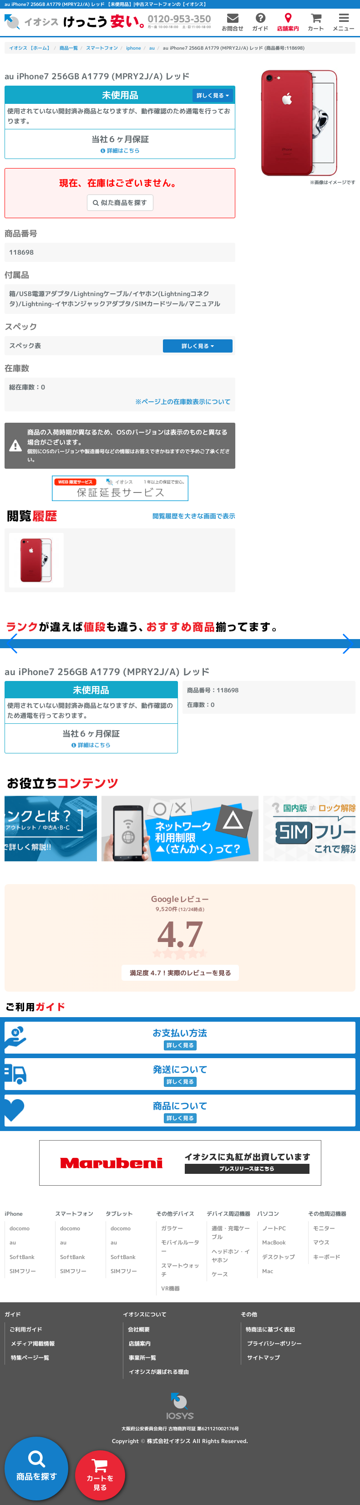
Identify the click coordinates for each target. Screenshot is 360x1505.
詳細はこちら (120, 150)
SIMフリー (23, 1271)
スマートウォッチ (180, 1270)
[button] (348, 644)
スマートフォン (74, 1214)
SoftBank (22, 1257)
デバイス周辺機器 (228, 1214)
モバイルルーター (180, 1247)
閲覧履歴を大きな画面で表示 (193, 516)
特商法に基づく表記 (270, 1329)
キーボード (326, 1257)
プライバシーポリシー (274, 1343)
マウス (321, 1242)
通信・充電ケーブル (231, 1232)
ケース (220, 1274)
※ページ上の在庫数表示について (183, 401)
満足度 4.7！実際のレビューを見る (180, 972)
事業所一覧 (142, 1358)
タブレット (119, 1214)
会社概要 (139, 1329)
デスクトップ (278, 1257)
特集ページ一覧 (30, 1358)
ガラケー (172, 1228)
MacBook (274, 1242)
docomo (20, 1228)
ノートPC (274, 1228)
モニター (324, 1228)
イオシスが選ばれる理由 (159, 1372)
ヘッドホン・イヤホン (231, 1256)
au (13, 1242)
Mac (267, 1271)
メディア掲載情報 (33, 1343)
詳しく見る (213, 95)
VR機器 (170, 1288)
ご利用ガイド (26, 1329)
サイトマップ (263, 1358)
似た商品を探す (120, 202)
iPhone (14, 1214)
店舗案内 (140, 1343)
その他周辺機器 (327, 1214)
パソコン (268, 1214)
